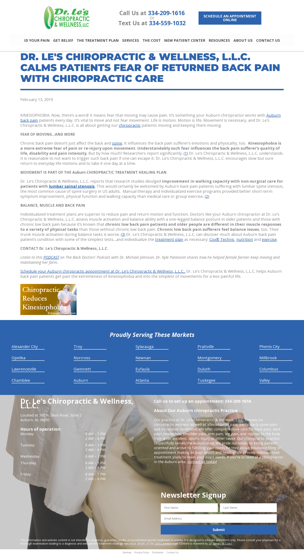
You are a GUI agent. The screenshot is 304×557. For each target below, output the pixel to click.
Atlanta (142, 382)
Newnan (143, 359)
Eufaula (142, 370)
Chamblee (21, 382)
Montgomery (210, 359)
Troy (78, 348)
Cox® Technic (221, 241)
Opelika (18, 359)
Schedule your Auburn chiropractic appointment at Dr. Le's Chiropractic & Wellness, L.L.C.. (102, 273)
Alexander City (25, 348)
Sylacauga (145, 348)
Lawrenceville (24, 370)
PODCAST (51, 259)
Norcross (82, 359)
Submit (219, 531)
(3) (123, 236)
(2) (207, 198)
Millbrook (268, 359)
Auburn (81, 382)
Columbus (268, 370)
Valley (264, 382)
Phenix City (269, 348)
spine (117, 144)
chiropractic (130, 127)
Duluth (204, 370)
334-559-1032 (167, 23)
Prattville (206, 348)
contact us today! (201, 463)
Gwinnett (82, 370)
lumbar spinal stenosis (72, 188)
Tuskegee (206, 382)
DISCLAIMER (163, 545)
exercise (269, 241)
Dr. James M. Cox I (220, 545)
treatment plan (169, 241)
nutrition (244, 241)
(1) (186, 155)
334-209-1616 (166, 13)
